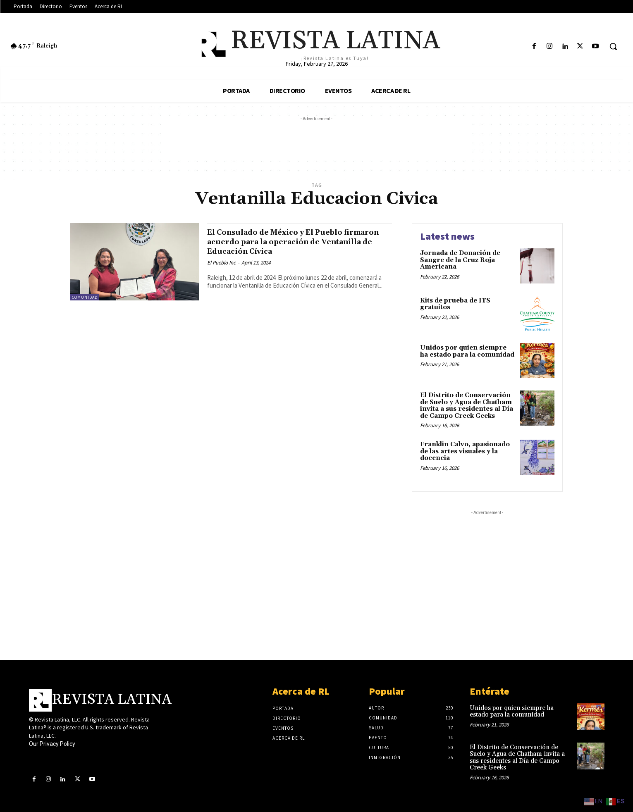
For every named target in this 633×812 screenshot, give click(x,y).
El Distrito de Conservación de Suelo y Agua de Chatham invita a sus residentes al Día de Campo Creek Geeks (466, 405)
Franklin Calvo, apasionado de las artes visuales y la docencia (465, 451)
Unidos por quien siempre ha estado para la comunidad (467, 351)
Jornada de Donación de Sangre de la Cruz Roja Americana (460, 260)
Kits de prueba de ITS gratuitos (455, 304)
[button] (613, 46)
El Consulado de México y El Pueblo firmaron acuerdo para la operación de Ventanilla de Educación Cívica (294, 242)
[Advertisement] (316, 141)
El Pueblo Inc (221, 262)
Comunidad (85, 297)
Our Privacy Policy (52, 744)
